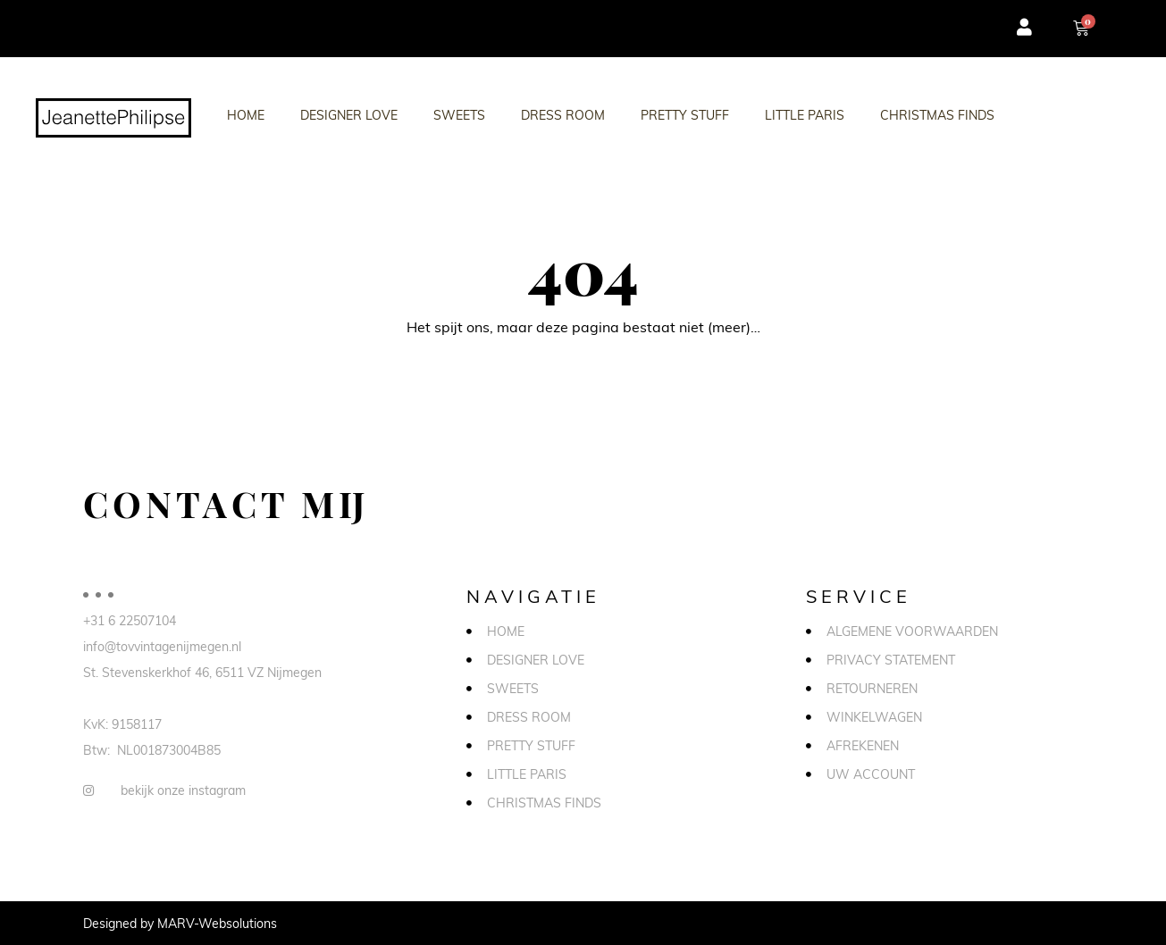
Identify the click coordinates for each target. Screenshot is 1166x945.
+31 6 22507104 (129, 620)
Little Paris (804, 114)
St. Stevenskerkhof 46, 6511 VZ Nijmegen (202, 672)
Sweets (459, 114)
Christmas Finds (937, 114)
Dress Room (563, 114)
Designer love (349, 114)
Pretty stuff (685, 114)
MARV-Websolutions (217, 923)
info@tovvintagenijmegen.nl (162, 646)
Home (245, 114)
